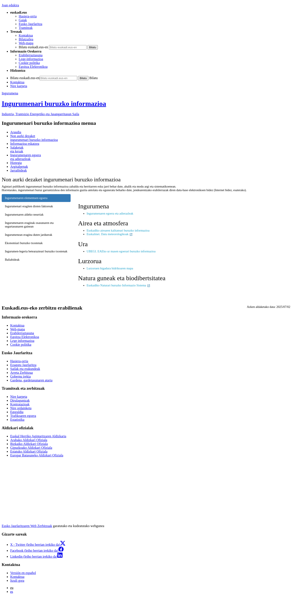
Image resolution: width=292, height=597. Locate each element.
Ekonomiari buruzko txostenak (24, 243)
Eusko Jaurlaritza (30, 24)
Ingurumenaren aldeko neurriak (24, 214)
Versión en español (23, 573)
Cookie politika (29, 63)
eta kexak (150, 149)
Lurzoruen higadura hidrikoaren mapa (110, 268)
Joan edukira (10, 5)
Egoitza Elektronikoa (33, 66)
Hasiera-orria (28, 16)
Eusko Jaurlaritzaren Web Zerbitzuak (27, 526)
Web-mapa (26, 43)
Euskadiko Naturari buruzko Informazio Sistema (118, 285)
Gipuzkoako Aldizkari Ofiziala (31, 447)
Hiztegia (16, 163)
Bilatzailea (26, 39)
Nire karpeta (18, 86)
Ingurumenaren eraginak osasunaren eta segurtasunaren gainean (29, 224)
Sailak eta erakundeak (25, 369)
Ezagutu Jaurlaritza (23, 365)
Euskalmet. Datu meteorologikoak (110, 234)
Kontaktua (26, 35)
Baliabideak (12, 259)
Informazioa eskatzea (24, 143)
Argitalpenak (19, 166)
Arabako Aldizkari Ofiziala (28, 440)
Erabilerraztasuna (31, 55)
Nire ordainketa (20, 408)
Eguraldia (16, 412)
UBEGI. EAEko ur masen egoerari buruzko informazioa (121, 251)
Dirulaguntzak (20, 400)
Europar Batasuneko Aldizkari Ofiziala (36, 455)
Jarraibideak (18, 170)
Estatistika (17, 419)
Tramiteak (26, 28)
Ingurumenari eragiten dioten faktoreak (29, 206)
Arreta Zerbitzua (21, 372)
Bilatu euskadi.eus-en (33, 47)
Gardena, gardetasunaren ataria (31, 380)
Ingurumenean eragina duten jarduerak (28, 234)
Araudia (15, 132)
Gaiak (23, 20)
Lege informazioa (22, 341)
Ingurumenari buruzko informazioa (54, 103)
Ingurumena (10, 93)
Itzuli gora (17, 580)
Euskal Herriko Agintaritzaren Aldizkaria (38, 436)
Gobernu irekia (20, 376)
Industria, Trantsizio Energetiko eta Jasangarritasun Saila (40, 114)
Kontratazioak (20, 404)
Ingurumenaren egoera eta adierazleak (110, 213)
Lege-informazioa (31, 59)
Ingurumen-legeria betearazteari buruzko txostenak (36, 251)
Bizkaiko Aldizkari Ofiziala (29, 444)
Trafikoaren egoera (23, 416)
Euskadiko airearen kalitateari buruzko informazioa (118, 230)
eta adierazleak (150, 157)
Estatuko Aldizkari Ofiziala (28, 451)
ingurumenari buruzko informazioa (150, 138)
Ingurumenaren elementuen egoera (26, 198)
